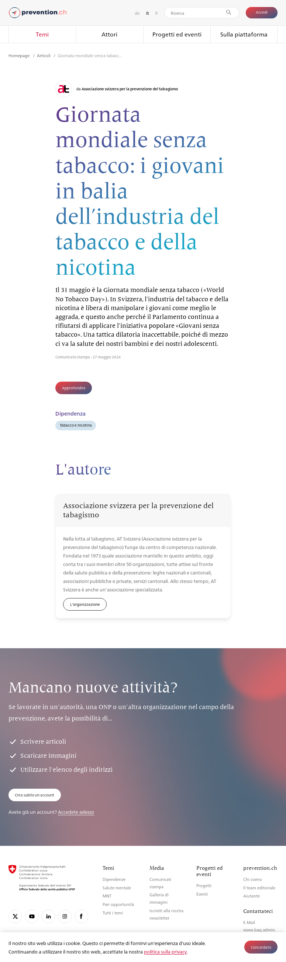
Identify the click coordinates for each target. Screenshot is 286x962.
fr (156, 13)
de (137, 13)
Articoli (44, 55)
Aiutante (251, 896)
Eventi (202, 894)
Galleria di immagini (159, 898)
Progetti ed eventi (176, 34)
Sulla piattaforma (244, 34)
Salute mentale (117, 887)
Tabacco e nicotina (76, 425)
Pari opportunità (118, 904)
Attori (109, 34)
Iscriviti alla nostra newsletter (166, 914)
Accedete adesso (76, 812)
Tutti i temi (113, 913)
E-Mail (249, 922)
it (147, 13)
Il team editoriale (259, 887)
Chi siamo (252, 879)
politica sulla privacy (165, 951)
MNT (107, 896)
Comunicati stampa (160, 882)
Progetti (203, 885)
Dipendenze (114, 879)
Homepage (19, 55)
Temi (42, 34)
